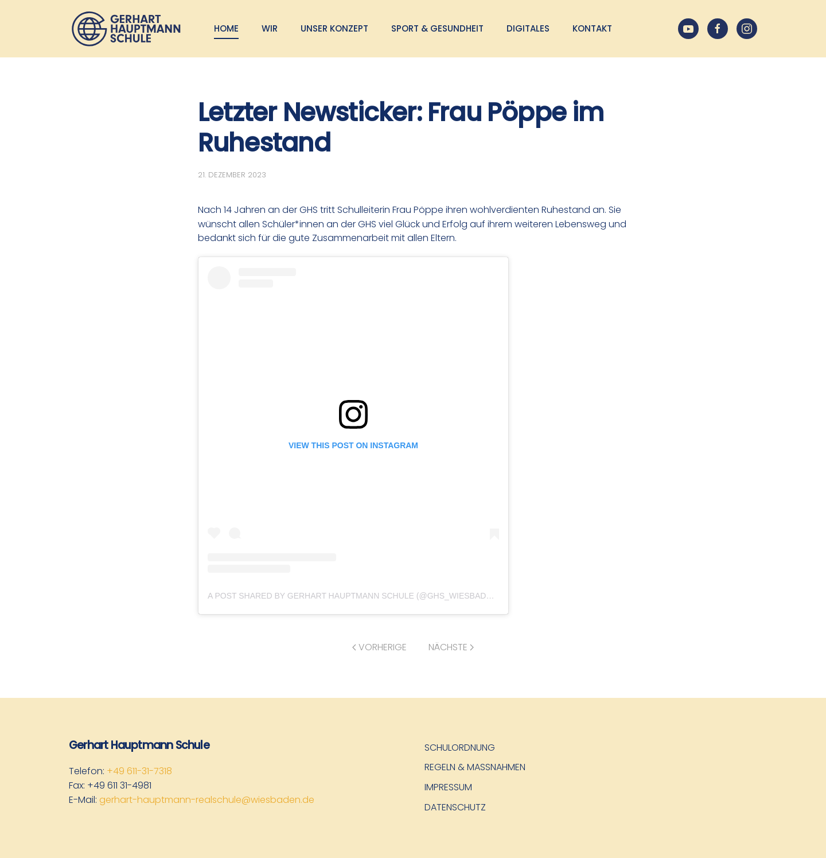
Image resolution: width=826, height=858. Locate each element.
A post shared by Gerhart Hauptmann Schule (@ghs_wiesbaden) (354, 595)
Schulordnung (459, 747)
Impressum (448, 787)
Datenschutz (455, 807)
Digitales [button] (528, 28)
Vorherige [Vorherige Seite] (379, 647)
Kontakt (592, 28)
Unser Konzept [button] (334, 28)
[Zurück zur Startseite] (126, 29)
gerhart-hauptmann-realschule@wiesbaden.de (206, 799)
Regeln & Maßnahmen (474, 767)
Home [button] (226, 28)
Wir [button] (270, 28)
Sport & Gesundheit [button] (437, 28)
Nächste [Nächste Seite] (451, 647)
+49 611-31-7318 (139, 771)
